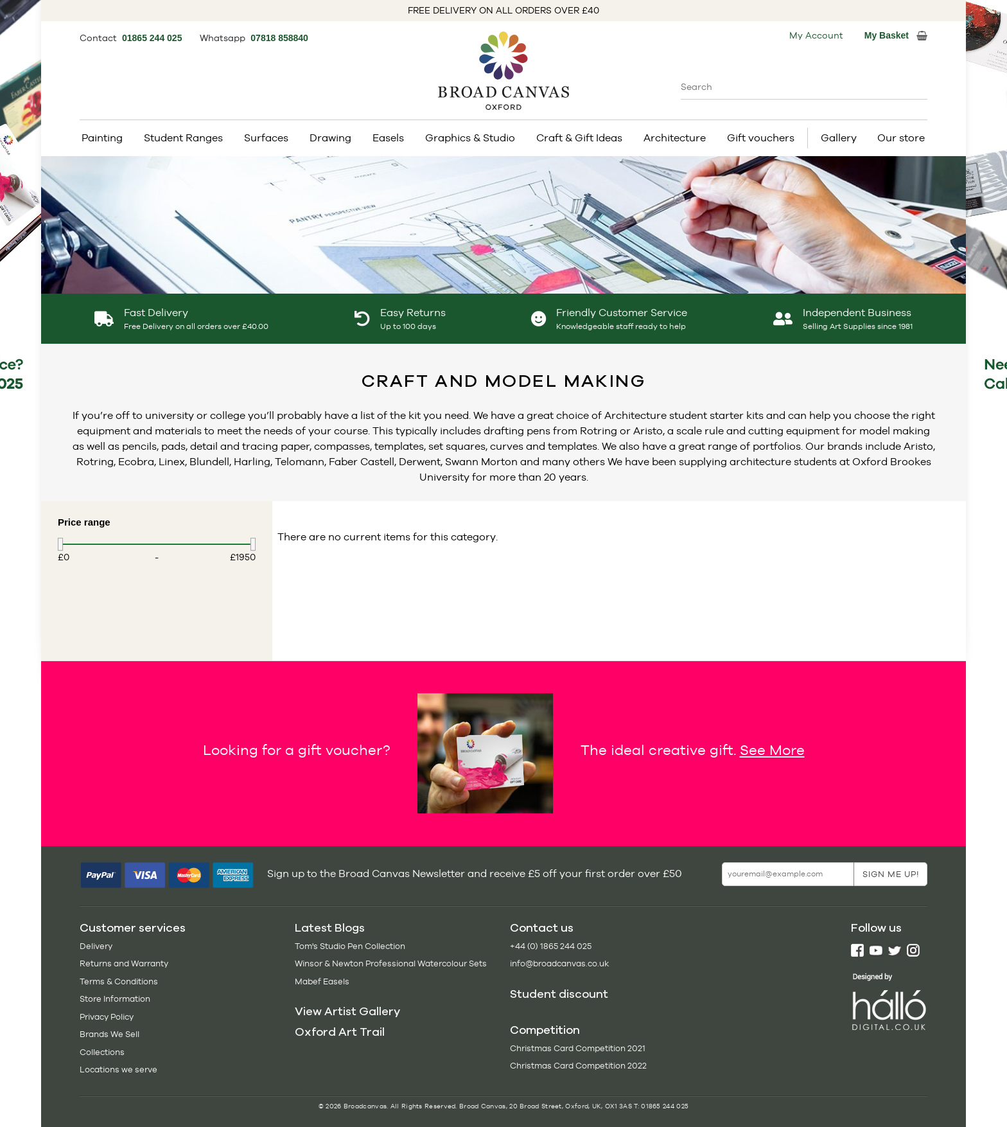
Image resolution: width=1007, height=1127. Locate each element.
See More (772, 749)
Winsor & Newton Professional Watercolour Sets (391, 963)
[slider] (60, 544)
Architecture (675, 138)
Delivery (96, 946)
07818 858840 (279, 38)
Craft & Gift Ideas (579, 138)
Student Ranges (183, 138)
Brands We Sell (109, 1034)
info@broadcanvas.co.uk (559, 963)
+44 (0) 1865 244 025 (550, 946)
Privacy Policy (107, 1017)
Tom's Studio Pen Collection (350, 946)
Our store (901, 138)
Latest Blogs (330, 928)
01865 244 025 (153, 38)
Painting (102, 138)
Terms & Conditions (119, 981)
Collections (102, 1052)
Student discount (559, 994)
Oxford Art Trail (340, 1032)
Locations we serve (118, 1069)
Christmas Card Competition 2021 (577, 1048)
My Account (816, 35)
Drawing (330, 138)
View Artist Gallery (347, 1011)
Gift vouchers (760, 138)
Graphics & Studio (470, 138)
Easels (388, 138)
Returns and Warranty (124, 963)
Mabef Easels (322, 981)
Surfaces (266, 138)
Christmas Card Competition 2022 (578, 1065)
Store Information (115, 999)
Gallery (839, 138)
